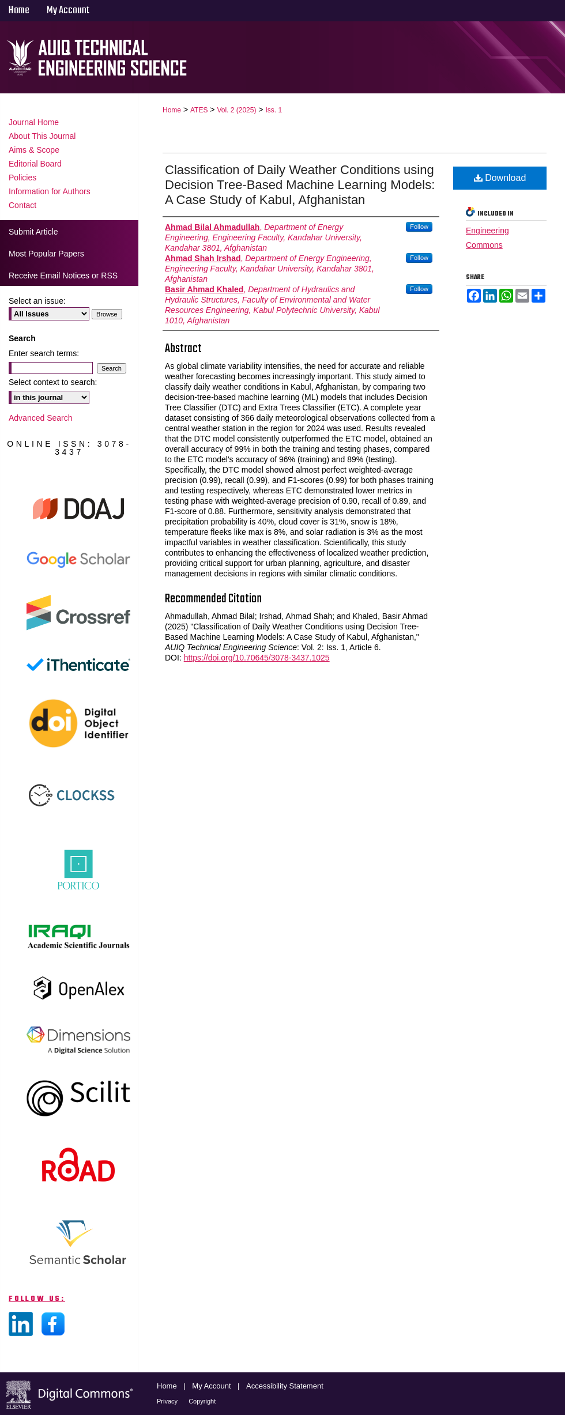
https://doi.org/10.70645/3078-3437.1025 (257, 657)
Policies (22, 177)
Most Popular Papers (46, 253)
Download (500, 178)
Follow (419, 226)
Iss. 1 (273, 110)
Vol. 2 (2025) (236, 110)
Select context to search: (53, 382)
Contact (22, 205)
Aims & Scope (34, 149)
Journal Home (34, 122)
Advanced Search (41, 417)
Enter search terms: (44, 353)
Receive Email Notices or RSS (63, 275)
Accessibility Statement (284, 1386)
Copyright (202, 1401)
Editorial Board (35, 163)
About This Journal (42, 136)
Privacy (168, 1401)
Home (172, 110)
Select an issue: (37, 300)
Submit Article (33, 231)
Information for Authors (50, 191)
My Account (212, 1386)
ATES (199, 110)
